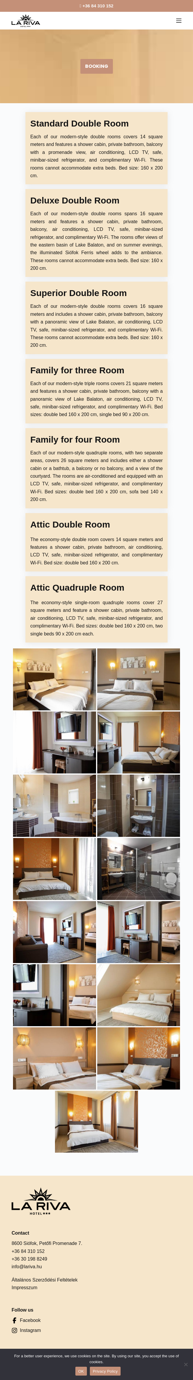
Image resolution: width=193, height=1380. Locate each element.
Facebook (30, 1273)
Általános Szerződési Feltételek (44, 1233)
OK (81, 1371)
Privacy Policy (105, 1371)
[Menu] (178, 20)
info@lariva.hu (27, 1220)
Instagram (30, 1283)
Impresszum (24, 1240)
